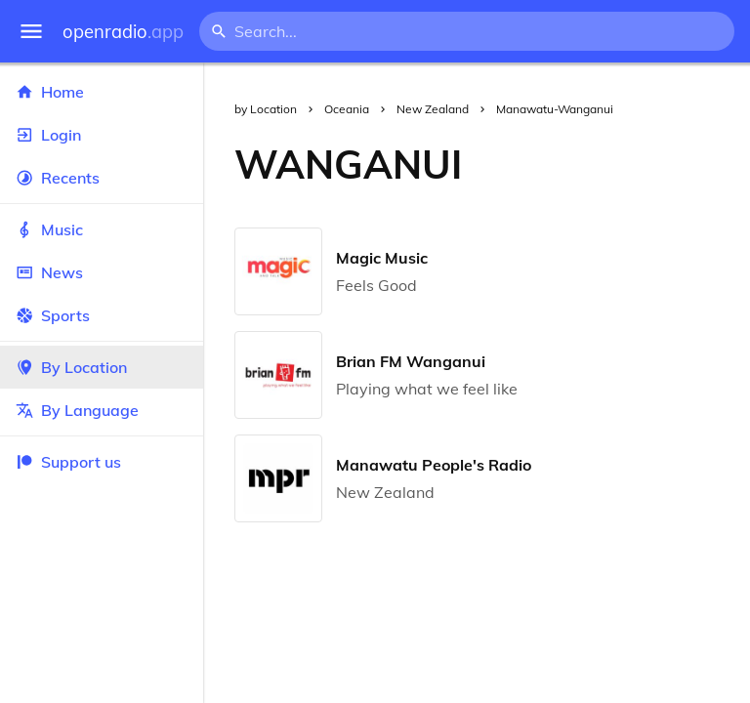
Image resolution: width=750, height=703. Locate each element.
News (101, 272)
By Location (101, 367)
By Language (101, 410)
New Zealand (432, 109)
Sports (101, 315)
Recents (101, 177)
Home (101, 91)
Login (101, 134)
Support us (68, 462)
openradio (123, 32)
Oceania (346, 109)
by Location (265, 109)
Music (101, 229)
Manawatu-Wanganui (554, 109)
